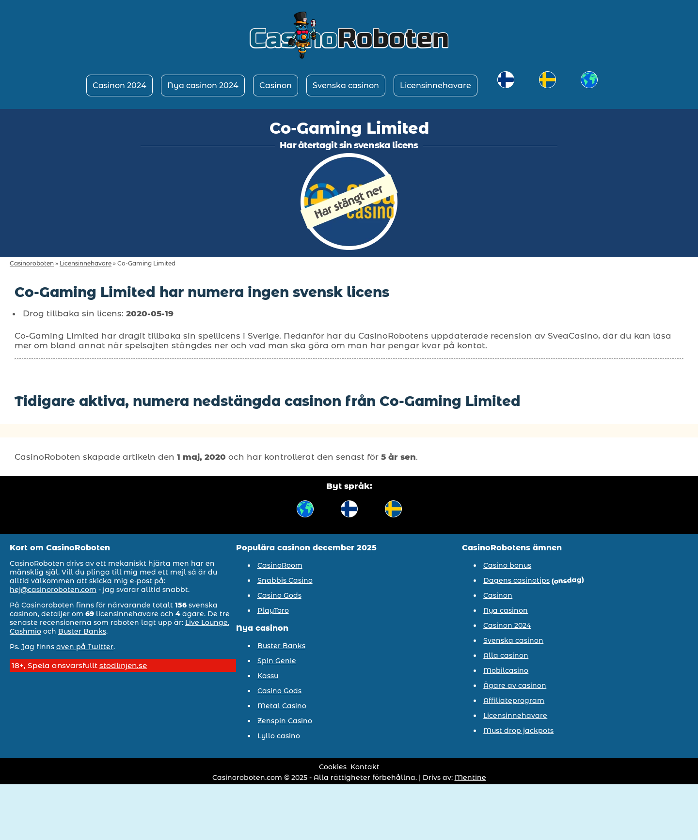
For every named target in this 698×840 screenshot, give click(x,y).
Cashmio (25, 631)
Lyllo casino (278, 735)
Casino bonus (507, 565)
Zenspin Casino (284, 720)
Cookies (333, 766)
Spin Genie (276, 660)
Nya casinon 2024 (202, 85)
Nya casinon (505, 610)
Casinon (275, 85)
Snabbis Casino (285, 580)
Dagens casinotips (516, 580)
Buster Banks (82, 631)
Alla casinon (505, 655)
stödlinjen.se (123, 665)
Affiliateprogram (513, 700)
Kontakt (365, 766)
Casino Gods (279, 595)
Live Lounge (206, 622)
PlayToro (273, 610)
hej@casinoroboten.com (53, 589)
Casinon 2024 (119, 85)
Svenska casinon (346, 85)
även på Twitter (84, 646)
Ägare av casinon (514, 685)
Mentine (470, 777)
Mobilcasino (505, 670)
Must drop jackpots (518, 730)
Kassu (267, 675)
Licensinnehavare (435, 85)
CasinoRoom (279, 565)
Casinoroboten (32, 263)
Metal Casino (281, 705)
